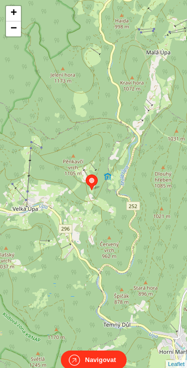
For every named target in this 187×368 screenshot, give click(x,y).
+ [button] (13, 13)
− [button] (13, 28)
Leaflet (176, 355)
